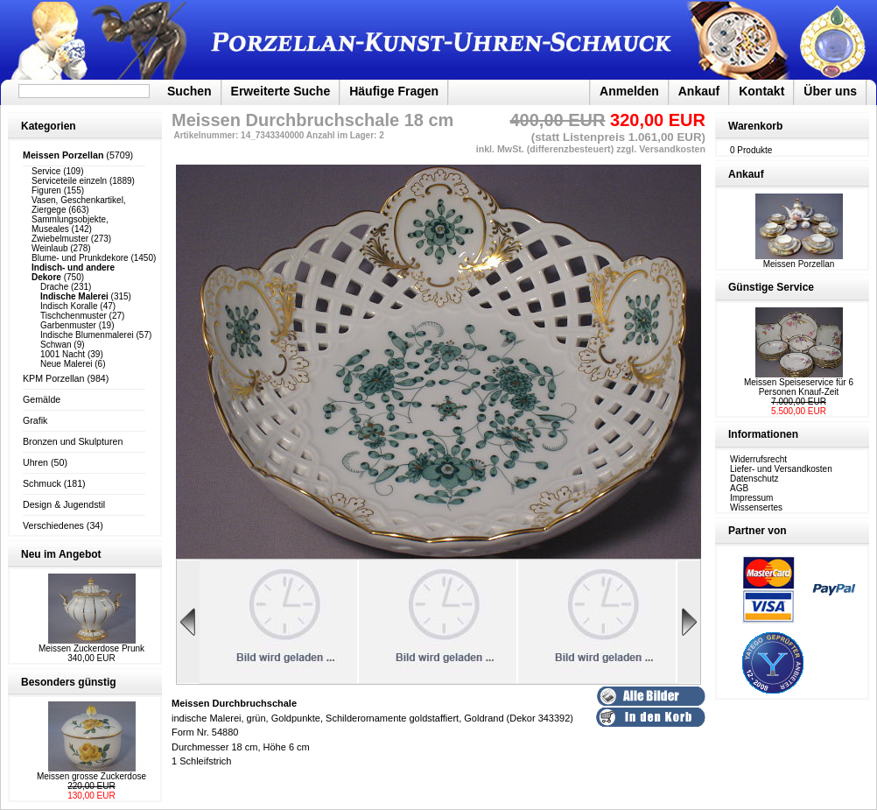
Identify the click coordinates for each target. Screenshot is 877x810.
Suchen (189, 91)
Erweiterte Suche (281, 91)
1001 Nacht (62, 354)
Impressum (751, 498)
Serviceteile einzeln (69, 181)
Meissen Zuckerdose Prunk (91, 648)
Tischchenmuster (73, 315)
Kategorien (48, 126)
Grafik (35, 420)
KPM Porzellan (53, 378)
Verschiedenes (53, 525)
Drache (54, 287)
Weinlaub (50, 248)
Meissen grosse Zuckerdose (91, 776)
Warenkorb (755, 126)
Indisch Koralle (69, 306)
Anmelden (629, 91)
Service (46, 171)
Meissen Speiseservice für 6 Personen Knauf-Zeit (798, 387)
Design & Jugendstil (64, 504)
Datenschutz (754, 478)
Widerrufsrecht (758, 459)
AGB (739, 488)
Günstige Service (771, 287)
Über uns (830, 91)
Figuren (46, 190)
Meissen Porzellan (799, 260)
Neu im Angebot (61, 554)
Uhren (35, 462)
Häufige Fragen (393, 91)
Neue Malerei (66, 364)
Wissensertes (756, 507)
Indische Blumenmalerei (87, 335)
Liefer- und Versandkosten (781, 469)
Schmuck (42, 483)
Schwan (56, 344)
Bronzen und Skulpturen (73, 441)
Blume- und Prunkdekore (80, 258)
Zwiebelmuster (60, 238)
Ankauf (698, 91)
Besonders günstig (68, 682)
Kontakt (761, 91)
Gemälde (41, 399)
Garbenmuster (68, 325)
